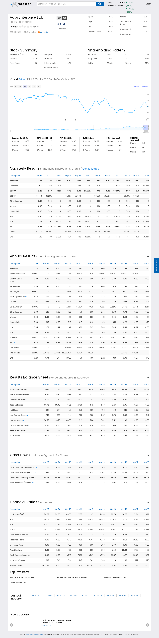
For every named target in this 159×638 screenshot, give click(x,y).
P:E (28, 79)
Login (148, 3)
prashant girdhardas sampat (73, 577)
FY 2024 (48, 595)
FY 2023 (61, 595)
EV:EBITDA (46, 79)
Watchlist (44, 32)
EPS (73, 79)
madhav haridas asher (22, 577)
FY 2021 (85, 595)
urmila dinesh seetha (115, 577)
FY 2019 (110, 595)
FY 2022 (73, 595)
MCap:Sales (61, 79)
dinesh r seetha (18, 582)
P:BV (35, 79)
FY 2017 (134, 595)
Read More (46, 625)
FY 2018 (122, 595)
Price (22, 79)
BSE (64, 18)
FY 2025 (35, 595)
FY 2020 (98, 595)
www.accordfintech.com (34, 634)
